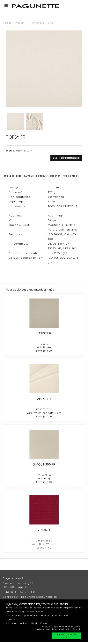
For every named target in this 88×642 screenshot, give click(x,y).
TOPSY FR (44, 333)
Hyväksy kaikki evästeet (66, 635)
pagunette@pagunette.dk (39, 596)
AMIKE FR (44, 399)
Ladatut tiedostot (48, 175)
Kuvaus (29, 175)
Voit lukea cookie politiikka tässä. (27, 623)
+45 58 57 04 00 (26, 591)
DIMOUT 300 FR (44, 464)
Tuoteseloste (13, 175)
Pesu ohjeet (71, 175)
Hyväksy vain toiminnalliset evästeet (57, 629)
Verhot (7, 22)
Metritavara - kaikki (42, 22)
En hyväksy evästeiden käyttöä (60, 626)
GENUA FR (44, 530)
